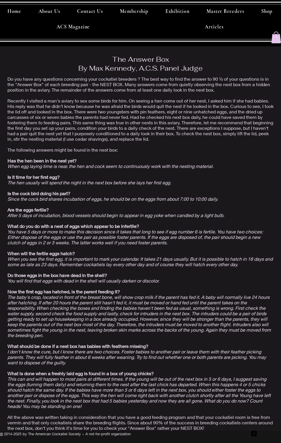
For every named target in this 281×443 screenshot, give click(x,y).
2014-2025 (12, 434)
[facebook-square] (254, 433)
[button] (276, 37)
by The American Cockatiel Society (51, 434)
